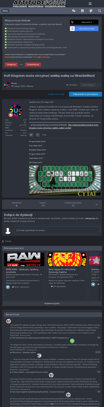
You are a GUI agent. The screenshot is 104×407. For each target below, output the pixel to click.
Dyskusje (35, 275)
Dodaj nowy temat (56, 94)
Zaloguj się (11, 64)
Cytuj (44, 135)
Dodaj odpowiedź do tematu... (31, 230)
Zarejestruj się (33, 64)
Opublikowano (41, 102)
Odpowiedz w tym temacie (85, 94)
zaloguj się (90, 218)
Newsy (30, 86)
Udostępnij (71, 85)
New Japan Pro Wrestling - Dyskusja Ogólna (63, 270)
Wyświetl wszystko (52, 303)
